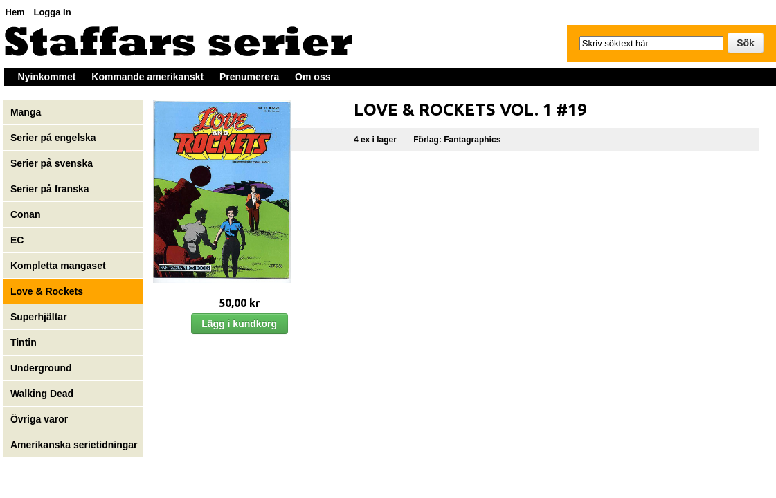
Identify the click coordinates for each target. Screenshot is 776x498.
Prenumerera (249, 76)
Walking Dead (41, 393)
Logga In (52, 12)
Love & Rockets (46, 291)
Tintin (23, 342)
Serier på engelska (54, 137)
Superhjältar (40, 316)
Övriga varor (39, 419)
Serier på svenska (53, 163)
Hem (15, 12)
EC (17, 240)
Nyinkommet (47, 76)
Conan (25, 214)
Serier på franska (49, 188)
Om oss (312, 76)
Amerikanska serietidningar (74, 444)
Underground (41, 368)
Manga (27, 112)
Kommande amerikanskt (147, 76)
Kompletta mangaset (58, 265)
